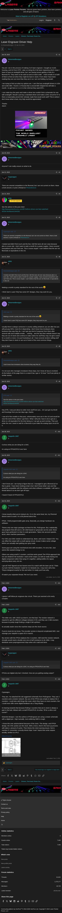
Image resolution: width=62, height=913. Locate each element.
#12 (59, 501)
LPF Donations (40, 16)
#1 (59, 54)
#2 (59, 153)
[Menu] (3, 20)
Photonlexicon (31, 188)
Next (9, 49)
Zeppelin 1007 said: (9, 469)
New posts (4, 859)
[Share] (56, 54)
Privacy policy (5, 812)
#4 (59, 194)
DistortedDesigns (8, 45)
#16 (59, 679)
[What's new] (55, 20)
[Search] (59, 20)
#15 (59, 648)
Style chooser (6, 800)
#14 (59, 604)
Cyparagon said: (8, 231)
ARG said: (6, 312)
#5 (59, 217)
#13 (59, 583)
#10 (59, 431)
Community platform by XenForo (19, 909)
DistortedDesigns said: (10, 271)
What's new (5, 854)
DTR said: (6, 395)
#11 (59, 455)
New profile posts (6, 863)
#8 (59, 346)
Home (3, 820)
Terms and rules (6, 808)
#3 (59, 172)
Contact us (4, 804)
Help (2, 816)
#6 (59, 257)
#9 (59, 381)
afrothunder (57, 890)
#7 (59, 298)
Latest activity (5, 867)
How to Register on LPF (25, 16)
